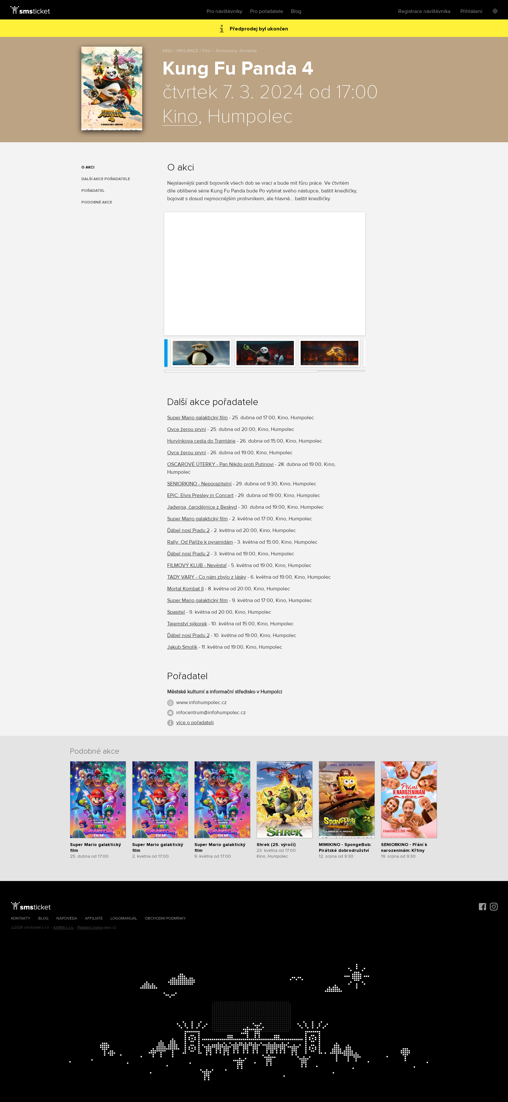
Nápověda (66, 918)
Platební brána (89, 927)
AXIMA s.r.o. (63, 927)
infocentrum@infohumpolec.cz (211, 712)
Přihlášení (471, 11)
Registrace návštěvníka (424, 11)
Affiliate (94, 918)
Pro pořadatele (266, 11)
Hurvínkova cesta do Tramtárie (201, 441)
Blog (296, 11)
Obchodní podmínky (165, 918)
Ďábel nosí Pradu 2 (188, 530)
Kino (180, 117)
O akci (87, 167)
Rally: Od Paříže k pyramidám (200, 542)
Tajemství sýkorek (187, 624)
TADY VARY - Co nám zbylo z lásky (206, 577)
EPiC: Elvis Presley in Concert (200, 495)
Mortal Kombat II (185, 589)
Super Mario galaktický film (197, 417)
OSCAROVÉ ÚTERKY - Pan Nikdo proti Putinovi (220, 464)
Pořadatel (93, 190)
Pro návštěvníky (224, 11)
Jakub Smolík (182, 647)
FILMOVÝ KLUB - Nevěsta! (197, 565)
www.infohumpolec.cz (201, 702)
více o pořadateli (195, 722)
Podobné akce (96, 202)
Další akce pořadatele (105, 179)
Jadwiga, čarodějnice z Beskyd (202, 507)
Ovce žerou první (186, 429)
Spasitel (176, 612)
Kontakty (20, 918)
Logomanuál (123, 918)
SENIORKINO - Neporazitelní (199, 484)
